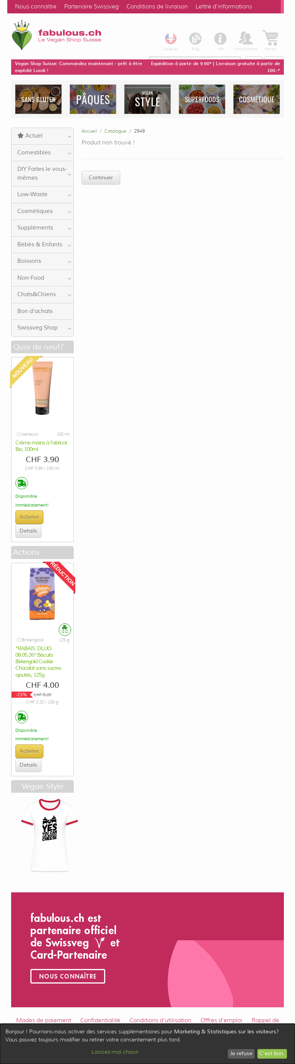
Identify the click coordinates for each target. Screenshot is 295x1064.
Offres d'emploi (221, 1020)
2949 (139, 131)
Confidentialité (100, 1020)
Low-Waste (44, 194)
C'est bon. (272, 1053)
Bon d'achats (35, 311)
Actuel (44, 136)
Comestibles (44, 153)
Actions (26, 552)
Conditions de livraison (157, 6)
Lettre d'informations (224, 6)
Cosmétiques (44, 211)
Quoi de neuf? (38, 347)
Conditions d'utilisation (160, 1020)
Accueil (89, 131)
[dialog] (147, 1044)
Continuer (101, 177)
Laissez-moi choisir (115, 1051)
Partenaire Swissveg (91, 6)
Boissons (44, 261)
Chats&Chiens (44, 294)
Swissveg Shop (44, 328)
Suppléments (44, 228)
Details (28, 531)
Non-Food (44, 278)
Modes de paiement (43, 1020)
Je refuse (241, 1053)
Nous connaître (35, 6)
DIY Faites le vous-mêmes (44, 174)
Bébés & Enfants (44, 245)
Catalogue (115, 131)
